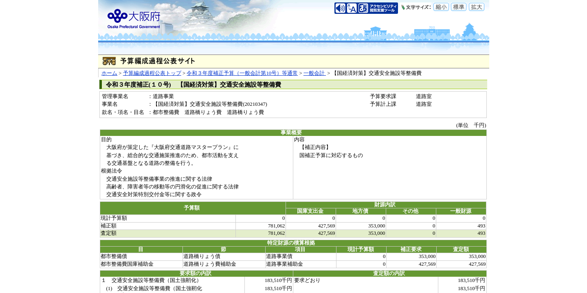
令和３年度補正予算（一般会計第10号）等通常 (242, 73)
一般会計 (314, 73)
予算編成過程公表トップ (152, 73)
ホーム (109, 73)
